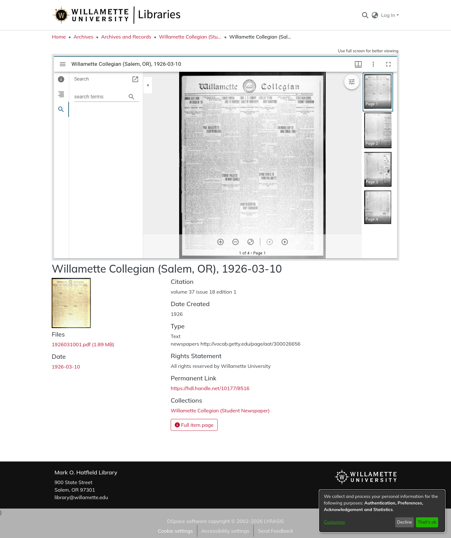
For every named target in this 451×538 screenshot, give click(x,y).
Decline (404, 522)
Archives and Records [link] (126, 37)
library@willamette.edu (81, 497)
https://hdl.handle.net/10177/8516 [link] (210, 388)
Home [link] (59, 37)
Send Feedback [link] (275, 531)
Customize (334, 522)
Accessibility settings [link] (225, 531)
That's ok (426, 522)
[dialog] (382, 511)
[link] (83, 344)
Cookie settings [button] (175, 531)
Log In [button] (389, 15)
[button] (365, 15)
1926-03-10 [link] (66, 366)
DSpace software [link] (187, 521)
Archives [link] (84, 37)
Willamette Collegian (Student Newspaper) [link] (190, 37)
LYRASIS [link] (274, 521)
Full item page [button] (194, 425)
